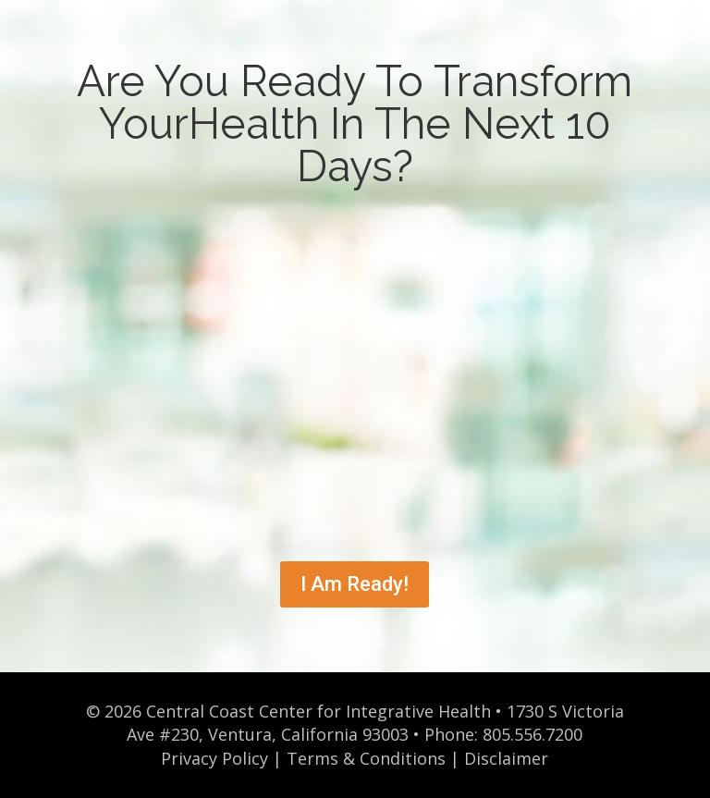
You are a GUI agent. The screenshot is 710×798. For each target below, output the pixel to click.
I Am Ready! (354, 583)
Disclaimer (506, 758)
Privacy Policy (214, 758)
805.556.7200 (532, 734)
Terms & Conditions (366, 758)
